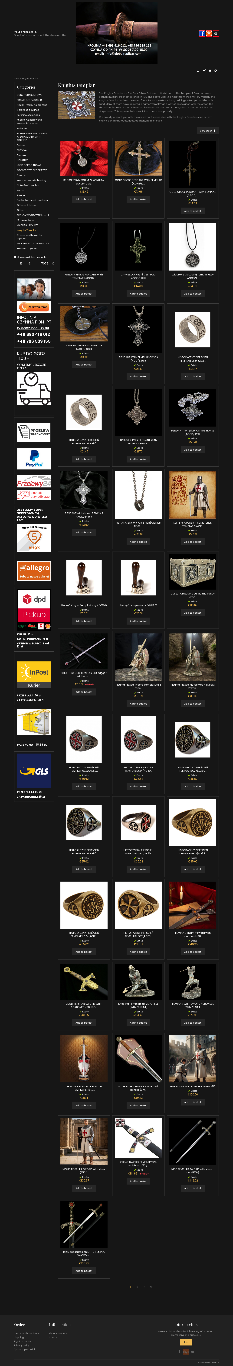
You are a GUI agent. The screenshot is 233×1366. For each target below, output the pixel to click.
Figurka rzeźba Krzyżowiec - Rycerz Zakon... (193, 686)
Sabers (21, 145)
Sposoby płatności (24, 1349)
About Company (58, 1333)
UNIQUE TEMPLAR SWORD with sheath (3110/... (84, 1171)
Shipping (19, 1337)
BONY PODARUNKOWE (29, 95)
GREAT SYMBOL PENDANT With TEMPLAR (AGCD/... (84, 276)
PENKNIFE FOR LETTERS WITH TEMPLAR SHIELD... (84, 1088)
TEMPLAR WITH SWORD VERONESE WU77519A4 (193, 1005)
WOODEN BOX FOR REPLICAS (33, 243)
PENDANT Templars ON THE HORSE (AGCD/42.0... (192, 432)
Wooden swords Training (31, 180)
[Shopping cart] (204, 71)
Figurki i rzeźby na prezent (32, 105)
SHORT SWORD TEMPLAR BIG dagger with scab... (84, 674)
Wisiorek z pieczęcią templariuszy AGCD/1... (193, 276)
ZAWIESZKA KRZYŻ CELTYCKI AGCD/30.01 (138, 276)
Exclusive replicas (27, 248)
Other (20, 210)
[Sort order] (208, 130)
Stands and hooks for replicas (29, 236)
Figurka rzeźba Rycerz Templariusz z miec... (138, 686)
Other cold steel (26, 205)
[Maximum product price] (45, 263)
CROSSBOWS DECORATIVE (32, 170)
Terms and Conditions (26, 1333)
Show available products (30, 257)
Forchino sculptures (28, 115)
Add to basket (83, 199)
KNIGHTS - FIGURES (27, 225)
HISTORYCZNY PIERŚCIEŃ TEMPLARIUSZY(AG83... (193, 851)
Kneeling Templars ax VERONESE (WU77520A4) (138, 1005)
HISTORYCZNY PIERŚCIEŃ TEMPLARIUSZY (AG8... (193, 359)
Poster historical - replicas (32, 200)
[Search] (198, 71)
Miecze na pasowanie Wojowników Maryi (30, 121)
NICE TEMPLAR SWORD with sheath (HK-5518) (192, 1171)
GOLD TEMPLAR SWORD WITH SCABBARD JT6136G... (84, 1005)
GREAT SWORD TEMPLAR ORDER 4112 (192, 1086)
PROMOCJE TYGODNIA (29, 100)
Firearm (21, 155)
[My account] (210, 71)
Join (186, 1342)
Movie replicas (25, 220)
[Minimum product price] (21, 263)
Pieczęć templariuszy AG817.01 (138, 605)
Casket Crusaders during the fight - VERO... (193, 595)
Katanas (22, 128)
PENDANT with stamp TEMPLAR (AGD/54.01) (84, 515)
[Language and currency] (216, 71)
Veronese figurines (28, 109)
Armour (21, 195)
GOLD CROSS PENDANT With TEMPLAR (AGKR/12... (138, 181)
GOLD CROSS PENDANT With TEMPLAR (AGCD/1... (192, 193)
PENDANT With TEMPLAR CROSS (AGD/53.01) (138, 359)
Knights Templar (26, 230)
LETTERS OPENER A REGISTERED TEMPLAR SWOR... (192, 524)
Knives (20, 190)
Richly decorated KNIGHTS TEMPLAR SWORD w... (84, 1253)
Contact (54, 1337)
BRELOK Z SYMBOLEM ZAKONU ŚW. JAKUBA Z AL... (84, 181)
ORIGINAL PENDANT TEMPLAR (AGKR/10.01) (84, 347)
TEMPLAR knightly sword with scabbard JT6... (193, 934)
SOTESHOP (214, 1362)
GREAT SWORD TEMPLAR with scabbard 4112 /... (138, 1163)
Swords (21, 175)
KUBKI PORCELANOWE (29, 165)
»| (151, 1287)
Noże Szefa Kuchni (28, 185)
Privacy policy (22, 1345)
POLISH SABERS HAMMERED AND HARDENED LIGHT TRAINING (32, 137)
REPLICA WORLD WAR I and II (33, 215)
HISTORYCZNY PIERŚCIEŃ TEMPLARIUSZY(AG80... (84, 441)
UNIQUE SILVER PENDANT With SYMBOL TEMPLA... (138, 441)
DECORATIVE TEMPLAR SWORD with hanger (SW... (138, 1088)
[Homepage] (117, 33)
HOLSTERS (22, 160)
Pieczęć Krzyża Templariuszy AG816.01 (84, 605)
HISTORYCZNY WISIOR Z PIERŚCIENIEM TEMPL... (138, 524)
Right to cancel (22, 1341)
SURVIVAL (22, 150)
